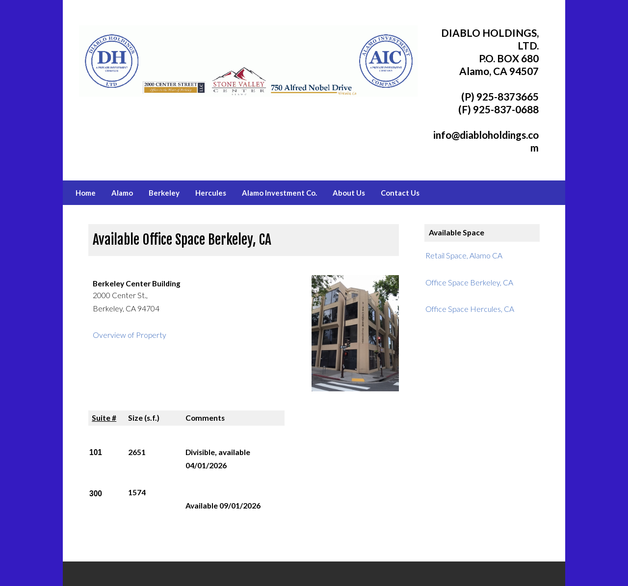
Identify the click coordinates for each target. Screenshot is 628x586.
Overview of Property (129, 335)
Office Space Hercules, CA (469, 309)
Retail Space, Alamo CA (463, 255)
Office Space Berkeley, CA (469, 282)
